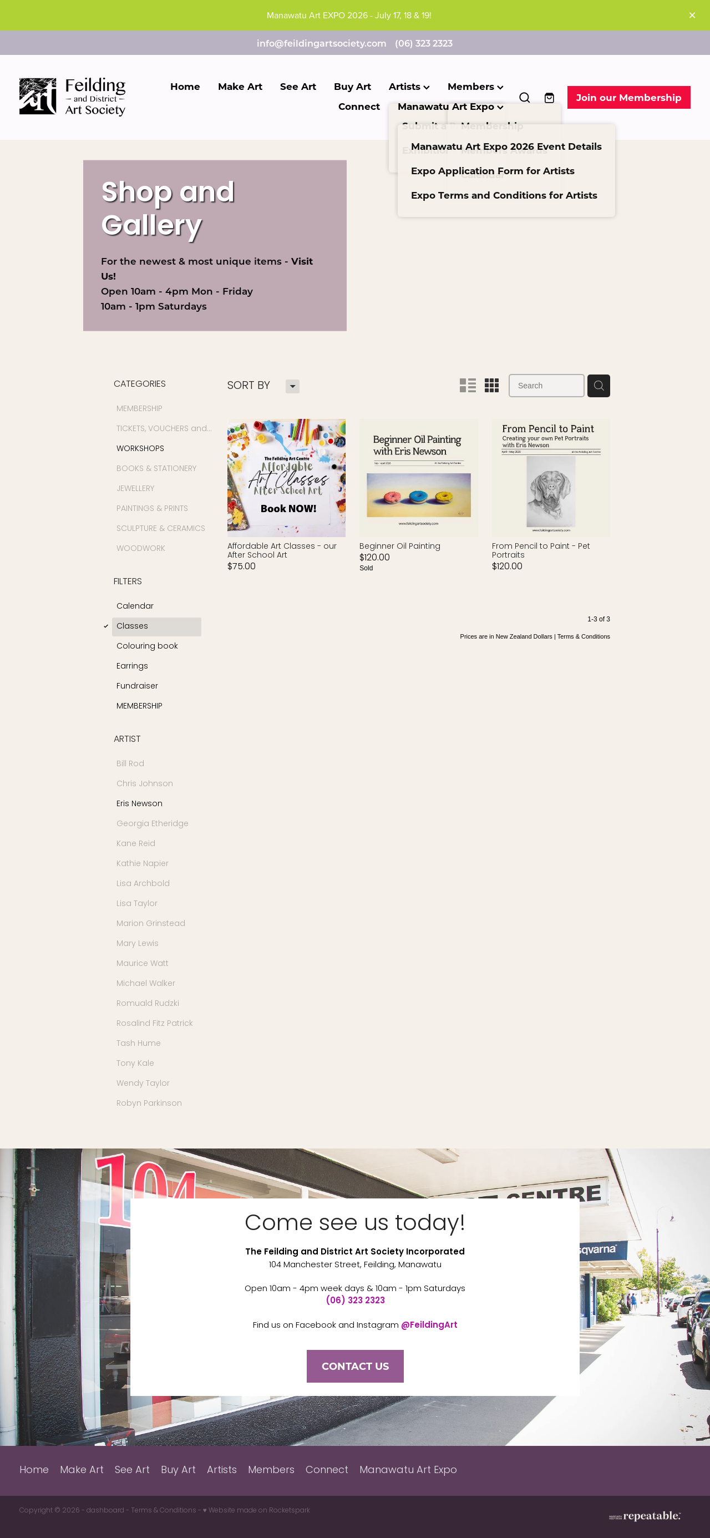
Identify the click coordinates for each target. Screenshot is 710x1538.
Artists (409, 86)
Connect (359, 106)
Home (185, 86)
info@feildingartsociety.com (322, 43)
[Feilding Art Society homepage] (86, 97)
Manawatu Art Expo (451, 106)
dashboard (105, 1510)
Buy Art (352, 86)
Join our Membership (629, 97)
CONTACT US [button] (355, 1366)
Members (476, 86)
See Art (298, 86)
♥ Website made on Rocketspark (256, 1510)
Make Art (240, 86)
